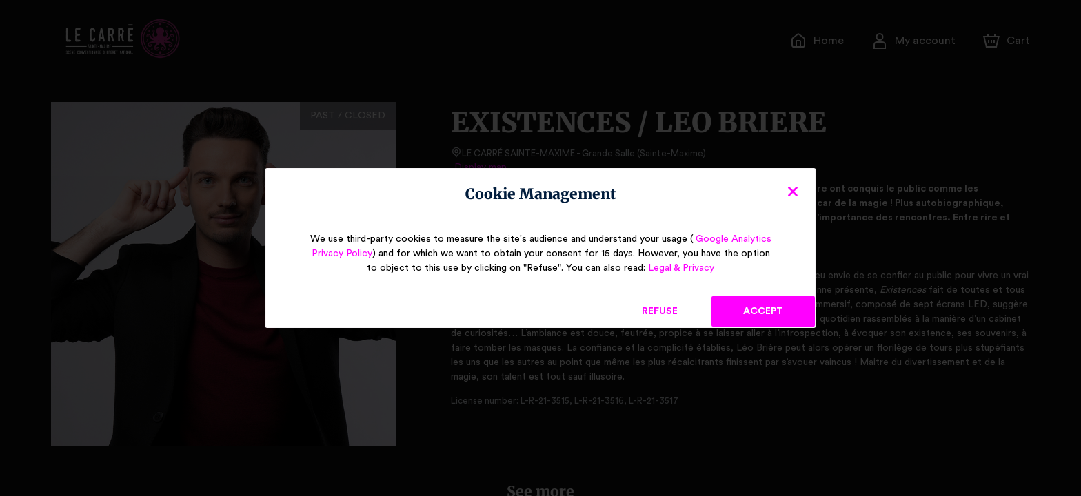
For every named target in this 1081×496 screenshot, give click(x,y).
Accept (763, 311)
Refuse (660, 311)
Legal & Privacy (670, 267)
